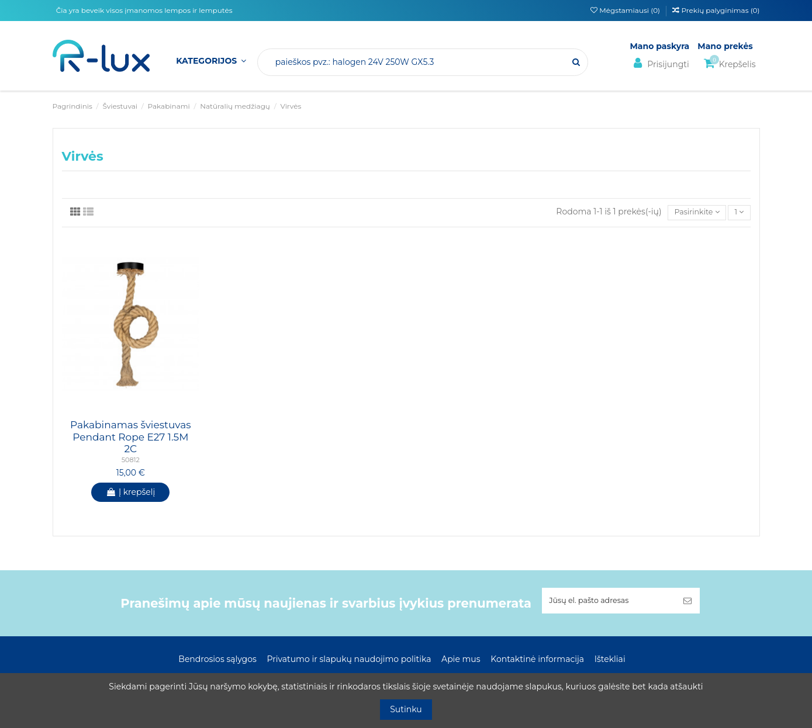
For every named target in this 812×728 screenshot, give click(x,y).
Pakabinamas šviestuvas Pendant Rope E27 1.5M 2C (130, 438)
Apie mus (461, 661)
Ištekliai (610, 661)
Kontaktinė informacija (537, 661)
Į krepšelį (130, 493)
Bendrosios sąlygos (217, 661)
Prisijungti (659, 63)
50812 (131, 461)
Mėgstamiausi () (626, 10)
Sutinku (406, 709)
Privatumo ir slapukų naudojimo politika (349, 661)
